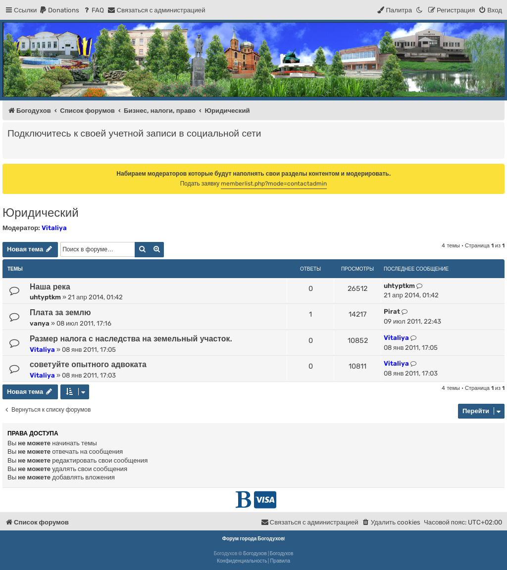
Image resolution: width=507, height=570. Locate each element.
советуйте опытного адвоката (88, 364)
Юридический (40, 212)
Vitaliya (54, 228)
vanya (40, 323)
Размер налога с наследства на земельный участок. (131, 338)
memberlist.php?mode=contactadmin (274, 183)
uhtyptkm (45, 297)
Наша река (50, 287)
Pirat (392, 311)
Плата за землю (60, 312)
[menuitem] (59, 10)
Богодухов (255, 554)
